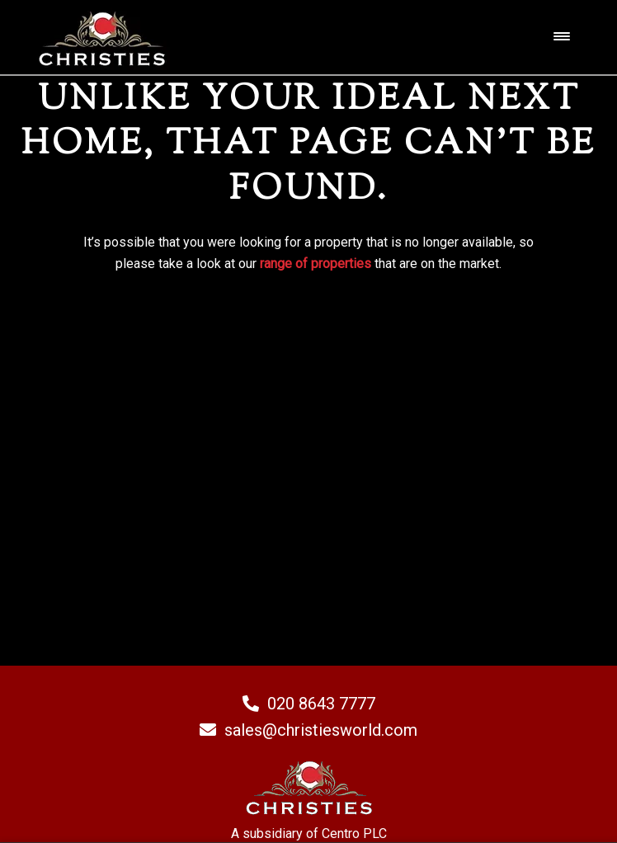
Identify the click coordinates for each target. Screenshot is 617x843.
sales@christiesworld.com (308, 730)
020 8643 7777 (309, 703)
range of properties (315, 263)
